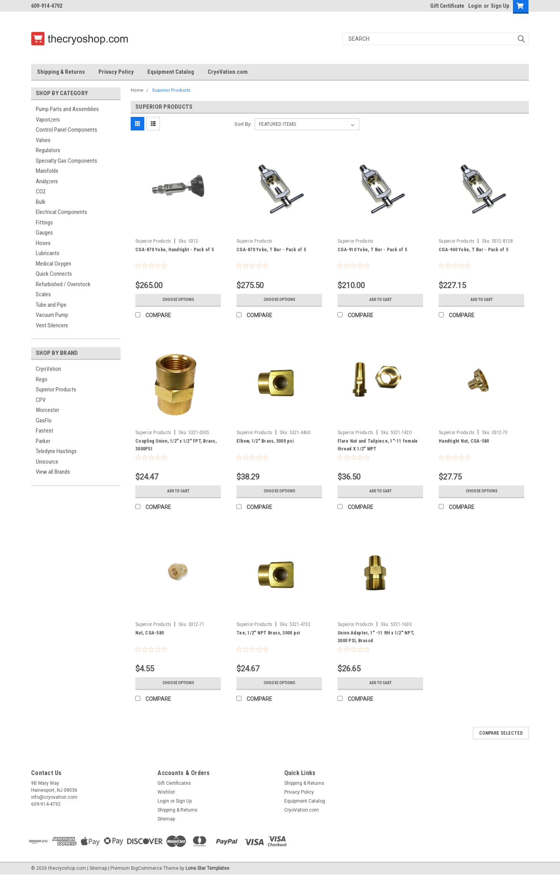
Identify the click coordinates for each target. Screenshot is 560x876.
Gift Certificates (174, 783)
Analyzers (47, 181)
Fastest (44, 430)
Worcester (47, 410)
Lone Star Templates (207, 868)
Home (137, 90)
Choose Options (178, 300)
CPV (41, 399)
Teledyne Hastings (56, 451)
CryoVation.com (228, 71)
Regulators (48, 150)
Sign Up (500, 6)
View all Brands (53, 471)
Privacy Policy (116, 71)
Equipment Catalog (170, 71)
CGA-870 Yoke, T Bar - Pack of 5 (271, 249)
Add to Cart (380, 300)
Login (475, 6)
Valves (43, 140)
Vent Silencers (52, 325)
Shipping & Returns (61, 71)
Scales (43, 294)
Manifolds (47, 170)
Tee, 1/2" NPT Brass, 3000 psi (268, 633)
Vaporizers (48, 119)
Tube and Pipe (51, 304)
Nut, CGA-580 (149, 633)
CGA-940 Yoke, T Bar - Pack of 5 (473, 249)
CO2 (41, 191)
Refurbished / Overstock (63, 284)
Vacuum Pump (52, 314)
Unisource (47, 461)
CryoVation (48, 368)
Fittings (44, 222)
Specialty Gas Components (66, 160)
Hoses (43, 243)
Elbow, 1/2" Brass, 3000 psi (265, 441)
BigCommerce (146, 868)
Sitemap (166, 819)
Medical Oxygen (53, 263)
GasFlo (44, 420)
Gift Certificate (447, 6)
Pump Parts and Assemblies (67, 109)
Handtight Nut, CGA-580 (464, 441)
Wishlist (166, 792)
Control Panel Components (66, 129)
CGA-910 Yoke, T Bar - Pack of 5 (372, 249)
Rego (41, 379)
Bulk (41, 201)
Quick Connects (54, 273)
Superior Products (56, 389)
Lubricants (48, 253)
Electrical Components (61, 212)
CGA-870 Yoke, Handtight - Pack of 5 (174, 249)
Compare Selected (501, 733)
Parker (43, 441)
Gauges (44, 232)
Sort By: (243, 124)
